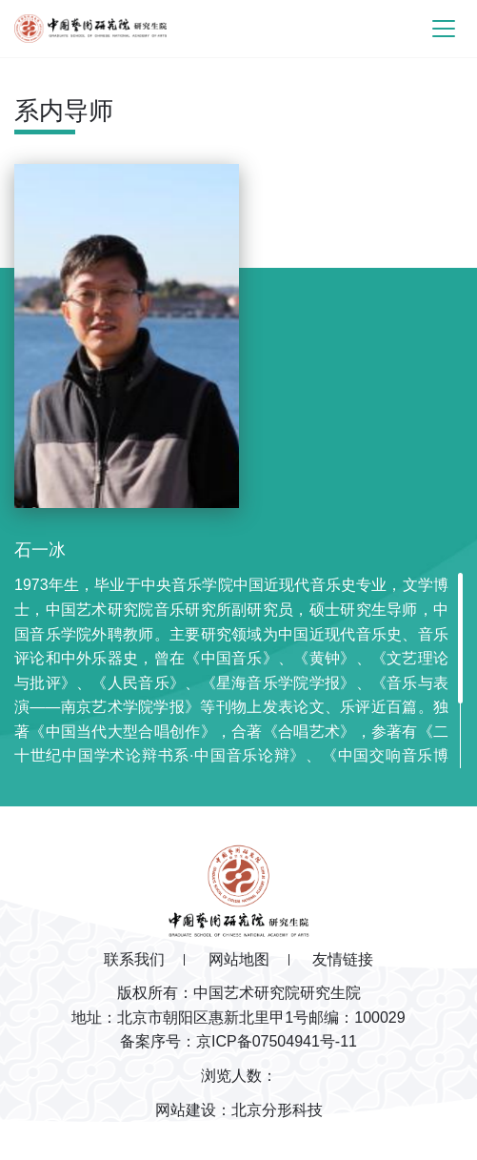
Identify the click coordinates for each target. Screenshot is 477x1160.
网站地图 (239, 959)
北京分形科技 (277, 1110)
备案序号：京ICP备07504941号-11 (238, 1041)
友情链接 (342, 959)
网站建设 (185, 1110)
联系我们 (134, 959)
